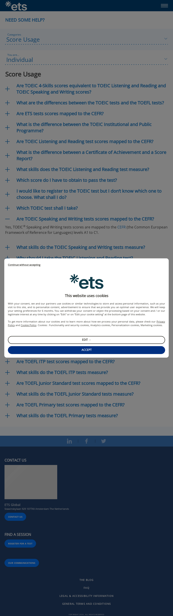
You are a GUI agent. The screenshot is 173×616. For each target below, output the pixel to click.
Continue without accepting (24, 265)
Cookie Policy (28, 325)
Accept (87, 350)
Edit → (86, 340)
